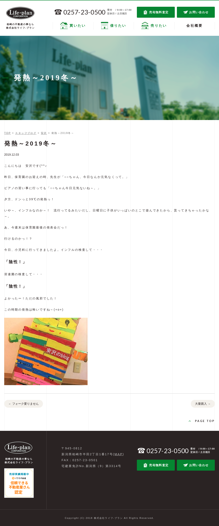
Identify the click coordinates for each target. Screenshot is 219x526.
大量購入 (203, 404)
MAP (119, 454)
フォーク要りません (23, 404)
